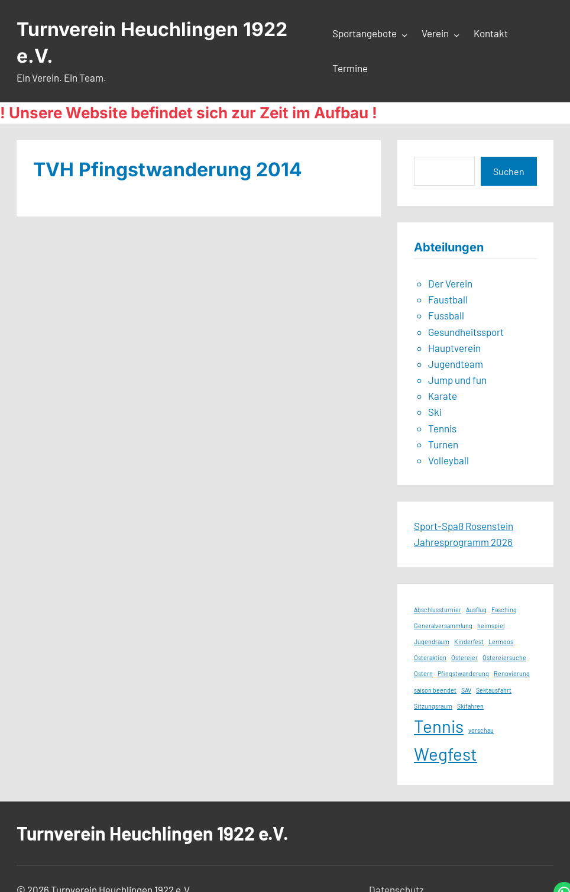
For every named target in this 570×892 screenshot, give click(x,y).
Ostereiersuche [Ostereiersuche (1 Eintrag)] (504, 657)
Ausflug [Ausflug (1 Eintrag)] (476, 609)
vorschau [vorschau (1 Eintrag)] (481, 730)
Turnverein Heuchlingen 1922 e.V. (153, 833)
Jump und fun (457, 380)
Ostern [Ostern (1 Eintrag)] (423, 673)
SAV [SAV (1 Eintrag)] (466, 690)
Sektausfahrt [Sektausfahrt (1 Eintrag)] (493, 690)
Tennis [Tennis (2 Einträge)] (439, 726)
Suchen (508, 171)
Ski (435, 412)
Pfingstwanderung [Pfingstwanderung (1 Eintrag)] (463, 673)
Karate (442, 396)
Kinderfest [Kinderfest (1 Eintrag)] (469, 641)
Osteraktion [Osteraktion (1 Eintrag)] (430, 657)
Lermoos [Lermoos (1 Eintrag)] (500, 641)
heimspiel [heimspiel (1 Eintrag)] (490, 625)
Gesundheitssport (466, 332)
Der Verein (450, 283)
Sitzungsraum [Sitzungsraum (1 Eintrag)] (433, 706)
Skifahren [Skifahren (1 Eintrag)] (470, 706)
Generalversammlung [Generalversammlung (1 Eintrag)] (443, 625)
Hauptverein (454, 348)
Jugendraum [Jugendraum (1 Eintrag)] (431, 641)
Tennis (442, 428)
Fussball (446, 315)
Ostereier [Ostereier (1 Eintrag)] (464, 657)
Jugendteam (455, 364)
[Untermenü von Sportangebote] (404, 34)
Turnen (443, 444)
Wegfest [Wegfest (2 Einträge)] (445, 754)
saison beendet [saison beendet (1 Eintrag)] (435, 690)
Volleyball (448, 460)
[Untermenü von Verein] (456, 34)
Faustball (448, 299)
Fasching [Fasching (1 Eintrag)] (504, 609)
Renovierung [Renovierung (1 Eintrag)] (512, 673)
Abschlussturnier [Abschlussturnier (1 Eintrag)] (437, 609)
